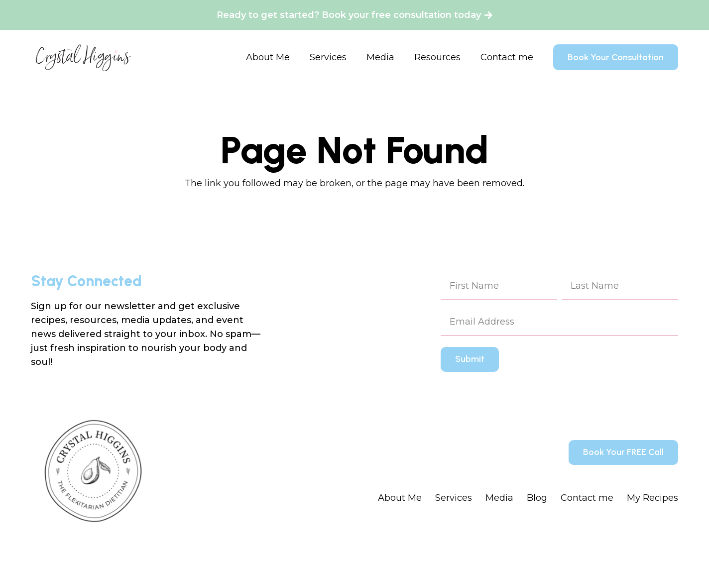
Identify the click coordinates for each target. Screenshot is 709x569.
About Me (400, 497)
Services (453, 497)
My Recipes (652, 497)
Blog (537, 497)
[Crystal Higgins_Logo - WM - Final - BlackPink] (83, 57)
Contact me (587, 497)
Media (499, 497)
